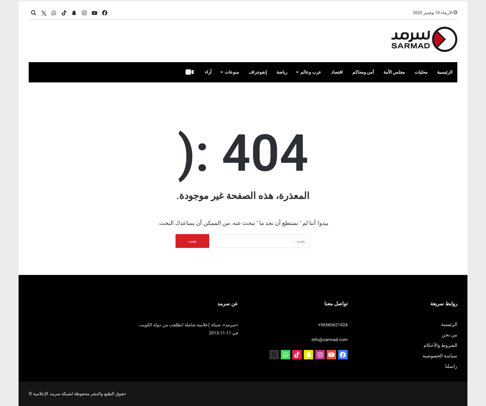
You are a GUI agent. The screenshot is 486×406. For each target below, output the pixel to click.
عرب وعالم (310, 72)
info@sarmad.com (330, 339)
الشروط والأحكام (440, 345)
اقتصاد (337, 72)
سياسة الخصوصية (440, 355)
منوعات (232, 72)
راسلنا (451, 366)
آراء (208, 72)
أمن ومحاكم (363, 72)
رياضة (281, 72)
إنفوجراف (258, 72)
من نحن (449, 334)
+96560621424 (333, 324)
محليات (421, 72)
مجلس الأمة (394, 72)
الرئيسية (445, 72)
